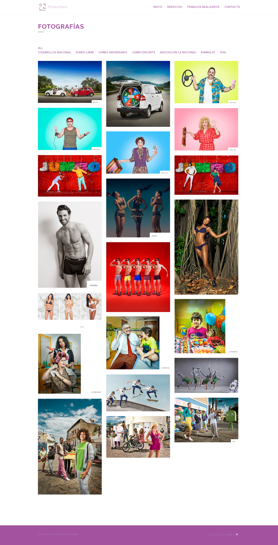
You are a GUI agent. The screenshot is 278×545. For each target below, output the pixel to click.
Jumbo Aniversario (112, 52)
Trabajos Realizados (203, 6)
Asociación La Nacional (178, 52)
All (40, 48)
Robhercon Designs (66, 534)
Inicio (157, 6)
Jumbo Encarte (143, 52)
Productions (52, 7)
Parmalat (208, 52)
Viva (223, 52)
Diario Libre (85, 52)
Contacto (232, 6)
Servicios (174, 6)
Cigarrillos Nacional (54, 52)
